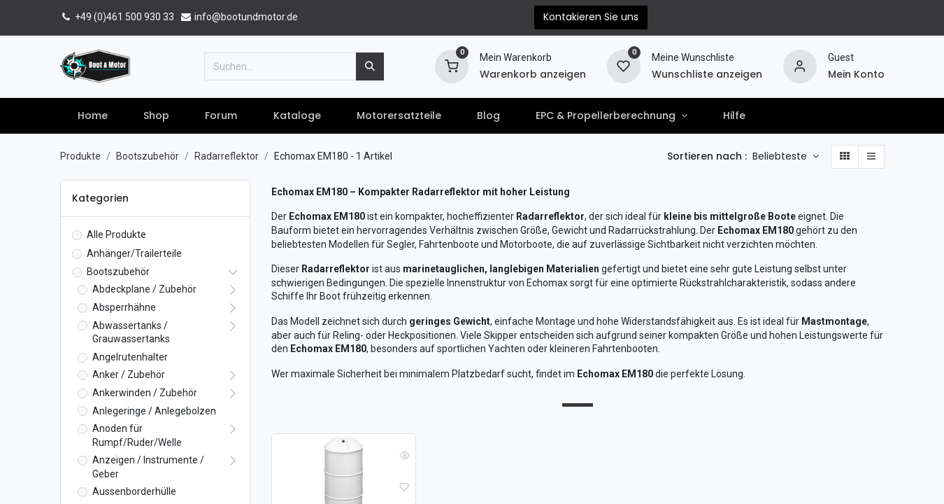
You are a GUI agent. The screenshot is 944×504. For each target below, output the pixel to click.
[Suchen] (370, 66)
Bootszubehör (147, 156)
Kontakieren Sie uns (590, 17)
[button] (786, 157)
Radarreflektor (226, 156)
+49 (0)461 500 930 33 (117, 16)
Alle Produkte (116, 234)
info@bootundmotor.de (239, 16)
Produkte (80, 156)
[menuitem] (93, 116)
